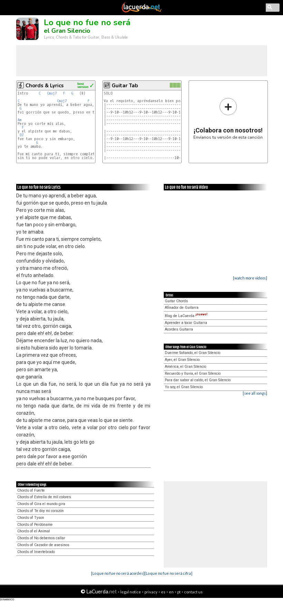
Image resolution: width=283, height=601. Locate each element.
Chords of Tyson (30, 517)
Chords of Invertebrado (36, 552)
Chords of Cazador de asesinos (43, 545)
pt (179, 592)
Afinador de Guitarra (182, 307)
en (171, 592)
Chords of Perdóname (35, 524)
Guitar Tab (125, 85)
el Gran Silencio (67, 31)
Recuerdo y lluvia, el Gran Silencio (193, 373)
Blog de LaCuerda (186, 316)
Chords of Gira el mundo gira (41, 504)
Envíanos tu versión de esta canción (228, 118)
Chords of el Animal (33, 531)
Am (19, 120)
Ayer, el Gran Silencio (182, 359)
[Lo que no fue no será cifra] (168, 573)
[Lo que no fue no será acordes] (117, 573)
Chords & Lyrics (45, 85)
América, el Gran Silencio (185, 366)
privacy (151, 592)
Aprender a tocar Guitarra (186, 323)
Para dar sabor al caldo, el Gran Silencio (198, 380)
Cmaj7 (52, 93)
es (163, 592)
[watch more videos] (250, 278)
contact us (193, 592)
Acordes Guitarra (179, 329)
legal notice (130, 592)
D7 (22, 135)
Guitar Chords (176, 301)
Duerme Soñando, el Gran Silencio (192, 353)
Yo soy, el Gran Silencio (184, 387)
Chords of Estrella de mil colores (44, 497)
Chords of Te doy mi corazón (40, 511)
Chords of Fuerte (31, 490)
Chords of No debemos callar (41, 538)
